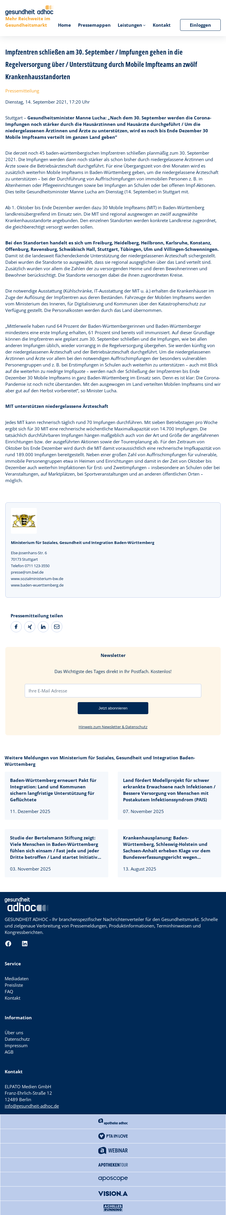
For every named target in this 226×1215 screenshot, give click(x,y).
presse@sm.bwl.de (27, 572)
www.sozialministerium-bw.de (37, 578)
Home (64, 25)
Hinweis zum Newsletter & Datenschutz (113, 726)
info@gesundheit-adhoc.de (32, 1106)
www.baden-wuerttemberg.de (37, 585)
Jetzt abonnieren (113, 708)
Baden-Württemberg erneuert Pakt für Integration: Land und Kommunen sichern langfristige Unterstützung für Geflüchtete (53, 789)
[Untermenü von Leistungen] (144, 25)
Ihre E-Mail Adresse (48, 691)
